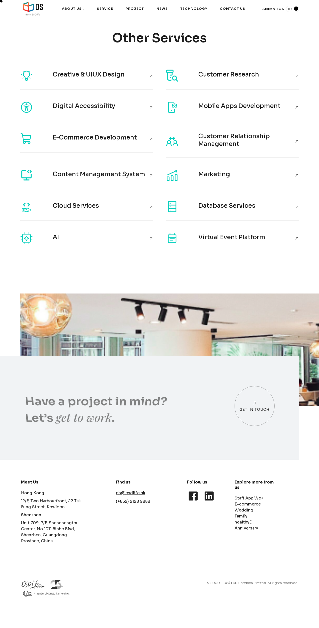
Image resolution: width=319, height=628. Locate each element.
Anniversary (246, 528)
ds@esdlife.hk (130, 493)
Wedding (244, 510)
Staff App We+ (249, 498)
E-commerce (248, 504)
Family (241, 516)
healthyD (244, 522)
